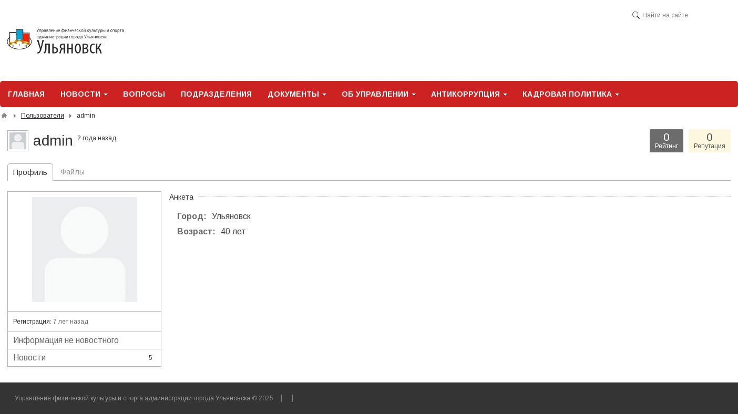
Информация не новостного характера (84, 342)
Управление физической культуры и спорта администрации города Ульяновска (132, 398)
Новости (84, 357)
